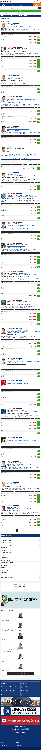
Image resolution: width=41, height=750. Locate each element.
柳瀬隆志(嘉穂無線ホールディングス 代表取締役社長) (16, 177)
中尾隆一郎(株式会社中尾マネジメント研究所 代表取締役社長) (18, 413)
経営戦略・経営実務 (5, 547)
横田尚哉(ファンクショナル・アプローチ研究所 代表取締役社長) (18, 304)
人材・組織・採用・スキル (6, 550)
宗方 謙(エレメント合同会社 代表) (13, 130)
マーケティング (4, 555)
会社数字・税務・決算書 (6, 552)
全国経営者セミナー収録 (6, 540)
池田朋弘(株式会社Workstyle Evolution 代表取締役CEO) (17, 51)
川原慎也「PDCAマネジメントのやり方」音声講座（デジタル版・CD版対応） (23, 274)
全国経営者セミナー (20, 738)
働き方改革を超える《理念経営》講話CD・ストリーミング (19, 464)
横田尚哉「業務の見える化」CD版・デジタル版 (17, 303)
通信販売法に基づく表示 (5, 745)
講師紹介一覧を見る (20, 673)
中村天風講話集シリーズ (6, 575)
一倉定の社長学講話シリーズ (7, 577)
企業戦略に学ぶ (4, 557)
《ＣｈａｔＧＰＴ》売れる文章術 (14, 78)
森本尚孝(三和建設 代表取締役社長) (13, 465)
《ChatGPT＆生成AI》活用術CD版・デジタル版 (17, 50)
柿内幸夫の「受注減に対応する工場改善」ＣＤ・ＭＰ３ (18, 26)
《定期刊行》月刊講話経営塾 (7, 542)
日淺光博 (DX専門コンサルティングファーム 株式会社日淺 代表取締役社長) (20, 198)
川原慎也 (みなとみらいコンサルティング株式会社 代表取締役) (18, 276)
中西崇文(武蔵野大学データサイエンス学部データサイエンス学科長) (19, 385)
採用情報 (17, 742)
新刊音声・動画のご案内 (6, 537)
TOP (1, 13)
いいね (22, 729)
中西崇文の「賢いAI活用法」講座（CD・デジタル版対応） (19, 383)
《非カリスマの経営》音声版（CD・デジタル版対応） (18, 129)
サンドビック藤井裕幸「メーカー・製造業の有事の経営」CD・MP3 (21, 484)
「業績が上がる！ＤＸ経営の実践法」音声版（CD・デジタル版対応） (21, 175)
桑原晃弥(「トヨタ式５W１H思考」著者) (14, 247)
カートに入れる (38, 39)
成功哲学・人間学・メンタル (7, 570)
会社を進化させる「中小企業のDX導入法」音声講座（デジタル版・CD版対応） (23, 196)
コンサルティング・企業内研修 (20, 736)
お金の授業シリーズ (5, 572)
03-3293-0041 (20, 586)
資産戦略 (3, 567)
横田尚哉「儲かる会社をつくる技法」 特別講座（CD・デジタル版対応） (22, 440)
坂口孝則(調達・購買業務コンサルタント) (14, 510)
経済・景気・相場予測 (5, 560)
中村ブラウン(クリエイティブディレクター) (15, 80)
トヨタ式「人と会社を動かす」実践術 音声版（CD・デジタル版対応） (21, 225)
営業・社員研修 (4, 565)
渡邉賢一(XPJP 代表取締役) (12, 334)
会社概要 (2, 742)
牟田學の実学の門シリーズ (6, 579)
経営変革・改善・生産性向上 (7, 562)
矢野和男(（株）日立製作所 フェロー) (14, 102)
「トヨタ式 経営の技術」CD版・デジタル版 (16, 246)
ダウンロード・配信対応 (6, 545)
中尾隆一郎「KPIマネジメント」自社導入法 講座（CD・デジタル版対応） (22, 411)
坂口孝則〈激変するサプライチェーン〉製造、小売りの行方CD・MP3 (21, 508)
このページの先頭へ (20, 679)
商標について (18, 745)
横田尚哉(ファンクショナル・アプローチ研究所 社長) (16, 364)
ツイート (27, 729)
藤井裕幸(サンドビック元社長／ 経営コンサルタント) (16, 486)
